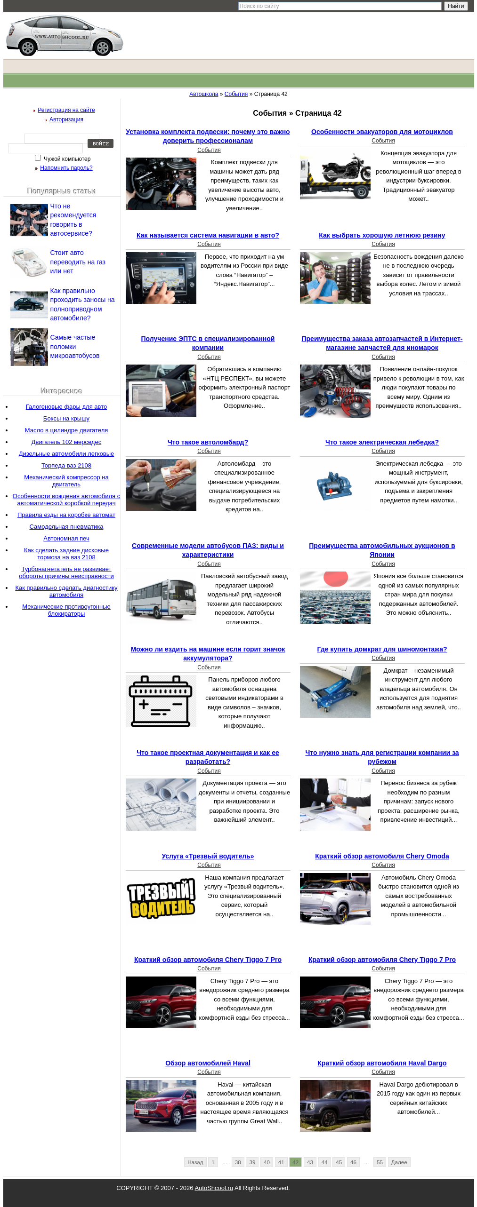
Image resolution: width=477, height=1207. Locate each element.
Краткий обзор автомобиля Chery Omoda (382, 856)
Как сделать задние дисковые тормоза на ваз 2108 (66, 554)
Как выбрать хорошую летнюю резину (382, 235)
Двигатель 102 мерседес (66, 441)
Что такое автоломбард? (208, 442)
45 (339, 1162)
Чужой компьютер (66, 159)
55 (380, 1162)
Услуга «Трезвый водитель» (208, 856)
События (209, 150)
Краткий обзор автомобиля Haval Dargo (381, 1063)
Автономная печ (66, 538)
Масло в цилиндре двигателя (66, 430)
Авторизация (66, 119)
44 (325, 1162)
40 (267, 1162)
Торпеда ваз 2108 (66, 465)
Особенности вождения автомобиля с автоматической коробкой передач (66, 499)
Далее (399, 1162)
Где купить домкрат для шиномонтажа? (382, 649)
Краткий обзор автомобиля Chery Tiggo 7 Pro (208, 959)
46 (353, 1162)
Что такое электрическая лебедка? (382, 442)
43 (310, 1162)
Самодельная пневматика (67, 526)
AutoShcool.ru (213, 1187)
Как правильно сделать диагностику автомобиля (66, 591)
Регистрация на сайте (66, 110)
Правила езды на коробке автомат (66, 514)
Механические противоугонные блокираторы (66, 610)
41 (281, 1162)
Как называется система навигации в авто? (208, 235)
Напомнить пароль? (66, 168)
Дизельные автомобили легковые (66, 453)
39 (252, 1162)
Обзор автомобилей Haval (208, 1063)
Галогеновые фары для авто (66, 406)
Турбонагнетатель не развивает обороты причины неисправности (66, 572)
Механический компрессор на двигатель (66, 481)
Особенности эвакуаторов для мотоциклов (382, 131)
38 (238, 1162)
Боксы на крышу (66, 418)
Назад (195, 1162)
